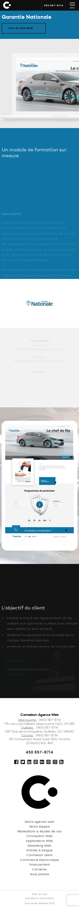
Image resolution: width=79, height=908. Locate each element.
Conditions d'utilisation (39, 898)
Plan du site (39, 894)
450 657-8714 (39, 752)
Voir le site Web (23, 28)
